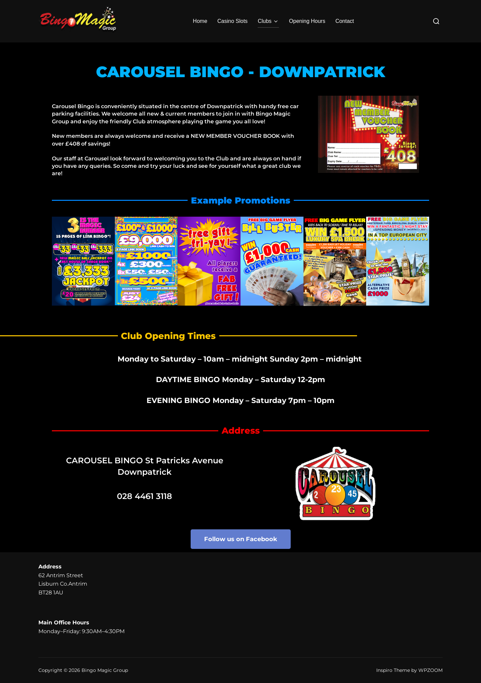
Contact (344, 21)
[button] (59, 263)
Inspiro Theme (393, 670)
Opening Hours (307, 21)
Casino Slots (232, 21)
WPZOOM (430, 670)
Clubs (268, 21)
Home (200, 21)
